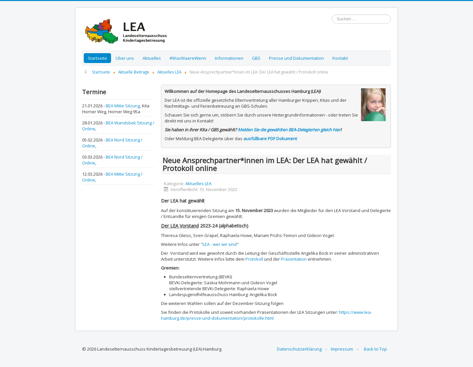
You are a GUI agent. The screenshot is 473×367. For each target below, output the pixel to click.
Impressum (342, 349)
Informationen (229, 58)
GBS (256, 58)
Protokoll (254, 259)
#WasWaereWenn (187, 58)
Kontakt (340, 58)
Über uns (125, 58)
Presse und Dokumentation (296, 58)
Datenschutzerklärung (299, 349)
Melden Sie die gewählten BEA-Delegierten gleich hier (289, 130)
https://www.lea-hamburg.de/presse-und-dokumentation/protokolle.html (266, 315)
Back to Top (375, 349)
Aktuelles (152, 58)
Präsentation (294, 259)
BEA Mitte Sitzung (123, 106)
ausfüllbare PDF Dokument (270, 138)
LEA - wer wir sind (220, 244)
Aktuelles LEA (198, 183)
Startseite (97, 58)
